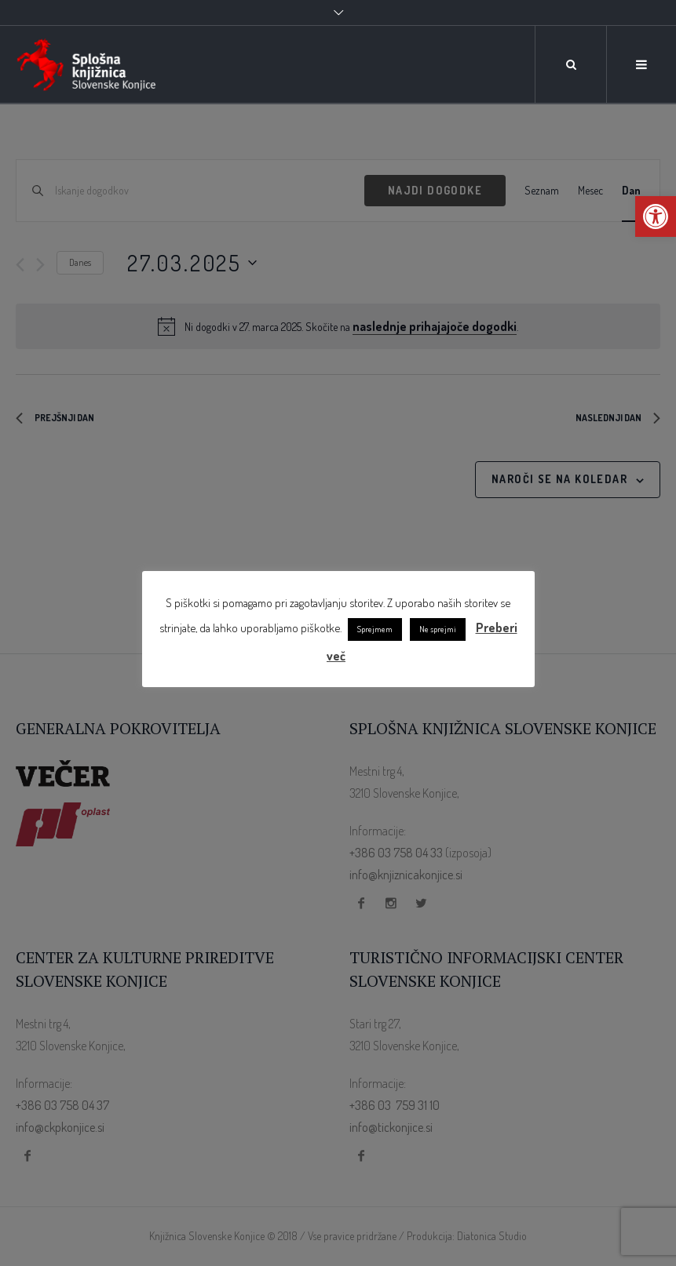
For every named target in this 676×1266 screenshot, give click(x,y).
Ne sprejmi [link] (437, 629)
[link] (655, 216)
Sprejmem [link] (375, 629)
